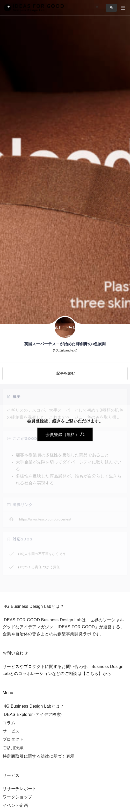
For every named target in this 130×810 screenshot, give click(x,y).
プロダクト (13, 739)
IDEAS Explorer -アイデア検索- (32, 714)
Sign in (111, 8)
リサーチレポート (20, 788)
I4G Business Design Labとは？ (33, 706)
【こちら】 (92, 673)
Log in (97, 8)
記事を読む (65, 373)
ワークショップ (17, 797)
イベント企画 (15, 805)
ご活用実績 (13, 747)
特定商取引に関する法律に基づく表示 (38, 756)
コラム (9, 723)
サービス (11, 731)
